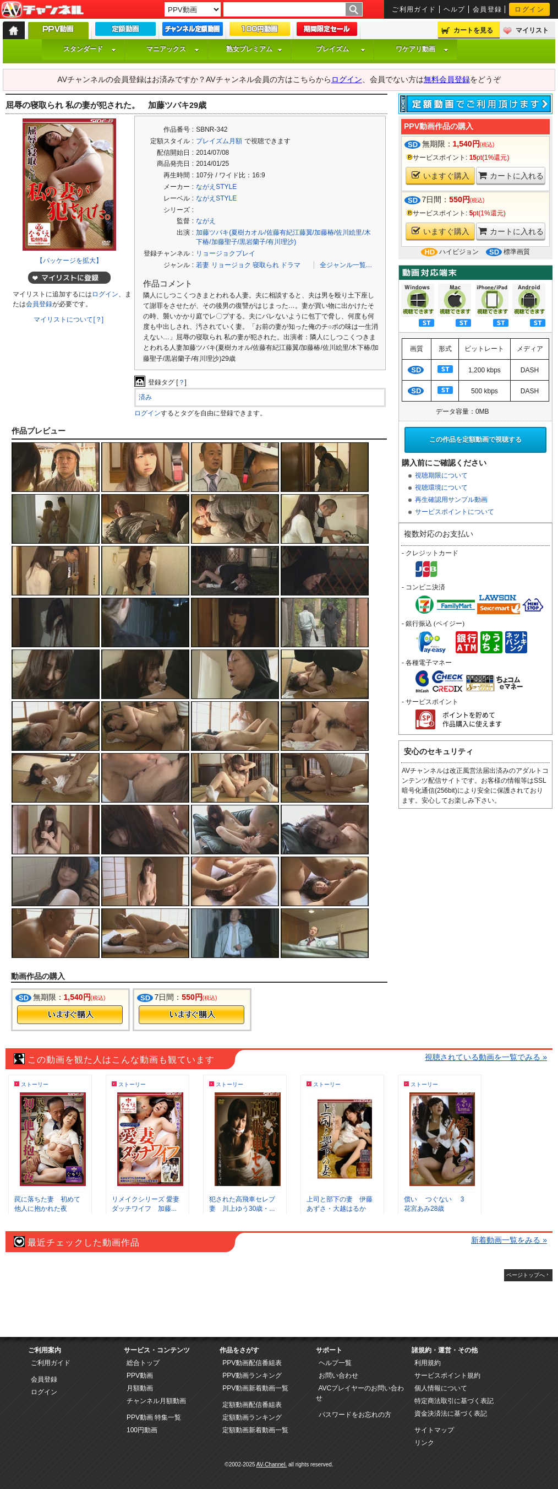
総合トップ (143, 1363)
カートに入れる (511, 175)
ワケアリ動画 (422, 49)
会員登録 (487, 9)
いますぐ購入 (440, 175)
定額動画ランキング (252, 1417)
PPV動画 (140, 1375)
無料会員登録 (447, 79)
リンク (424, 1443)
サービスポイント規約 (447, 1375)
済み (145, 397)
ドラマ (290, 265)
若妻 (202, 265)
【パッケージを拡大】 (69, 260)
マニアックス (172, 49)
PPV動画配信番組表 (252, 1363)
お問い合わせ (338, 1375)
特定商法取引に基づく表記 (454, 1401)
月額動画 (140, 1388)
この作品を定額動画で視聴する (475, 439)
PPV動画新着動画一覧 (255, 1388)
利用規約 (427, 1363)
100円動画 (142, 1430)
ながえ (206, 221)
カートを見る (473, 30)
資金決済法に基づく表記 (450, 1413)
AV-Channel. (271, 1464)
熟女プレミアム (254, 49)
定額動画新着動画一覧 (255, 1430)
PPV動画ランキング (252, 1375)
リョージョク (231, 265)
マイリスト (532, 30)
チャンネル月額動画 (156, 1401)
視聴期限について (441, 475)
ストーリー (34, 1084)
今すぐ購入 (70, 1014)
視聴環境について (441, 487)
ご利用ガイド (414, 9)
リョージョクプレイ (225, 253)
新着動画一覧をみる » (509, 1240)
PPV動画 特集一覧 (154, 1417)
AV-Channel (42, 10)
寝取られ (266, 265)
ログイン (529, 9)
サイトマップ (434, 1430)
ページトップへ (525, 1275)
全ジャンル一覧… (346, 265)
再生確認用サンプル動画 (451, 499)
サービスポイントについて (454, 512)
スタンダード (89, 49)
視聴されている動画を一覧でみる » (486, 1057)
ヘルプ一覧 (335, 1363)
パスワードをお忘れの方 (355, 1414)
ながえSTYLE (216, 187)
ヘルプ (455, 9)
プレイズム (340, 49)
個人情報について (440, 1388)
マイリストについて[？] (68, 319)
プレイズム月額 (219, 141)
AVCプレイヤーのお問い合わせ (360, 1393)
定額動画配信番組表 (252, 1405)
